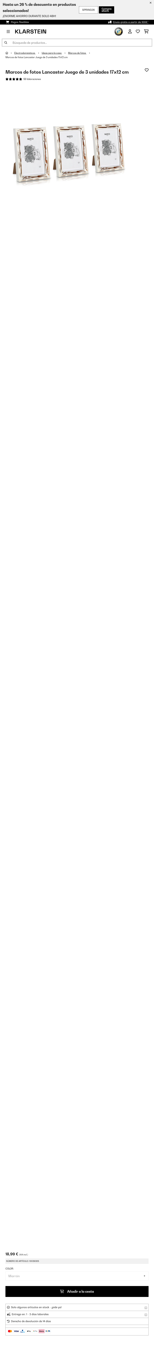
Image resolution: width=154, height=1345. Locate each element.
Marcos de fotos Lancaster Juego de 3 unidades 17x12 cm (36, 57)
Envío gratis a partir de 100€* (131, 22)
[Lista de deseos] (138, 31)
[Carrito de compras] (146, 31)
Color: (9, 1268)
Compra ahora (106, 9)
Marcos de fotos (77, 53)
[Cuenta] (130, 31)
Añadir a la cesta (77, 1291)
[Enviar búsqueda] (5, 43)
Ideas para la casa (52, 53)
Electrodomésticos (25, 53)
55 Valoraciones (32, 79)
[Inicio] (9, 53)
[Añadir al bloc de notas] (147, 70)
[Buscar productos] (77, 43)
